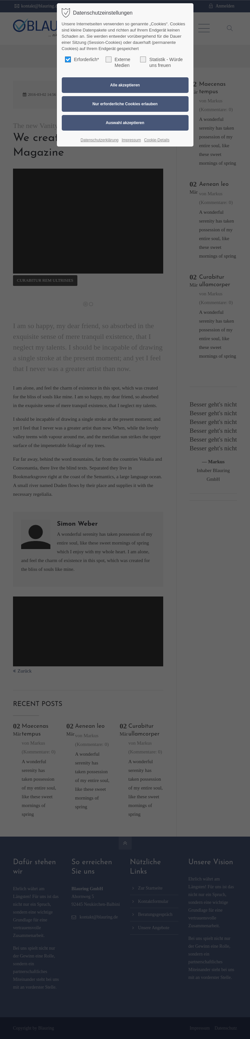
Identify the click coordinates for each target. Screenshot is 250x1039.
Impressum (131, 140)
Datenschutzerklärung (100, 140)
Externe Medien (118, 62)
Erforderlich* (82, 59)
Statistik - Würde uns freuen (161, 62)
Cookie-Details (156, 140)
